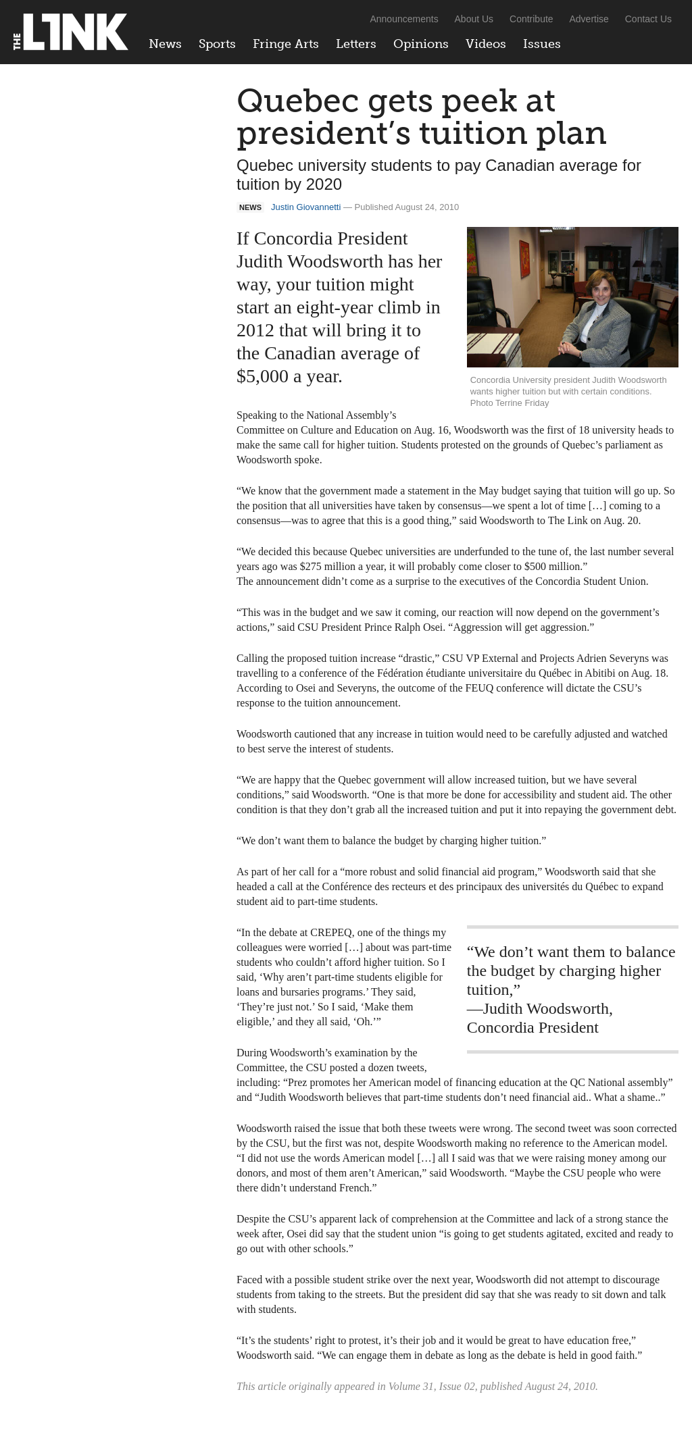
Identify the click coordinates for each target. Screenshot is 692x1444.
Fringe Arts (286, 43)
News (165, 43)
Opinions (421, 43)
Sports (217, 43)
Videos (486, 43)
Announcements (404, 19)
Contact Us (648, 19)
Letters (356, 43)
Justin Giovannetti (306, 207)
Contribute (531, 19)
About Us (474, 19)
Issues (542, 43)
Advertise (589, 19)
